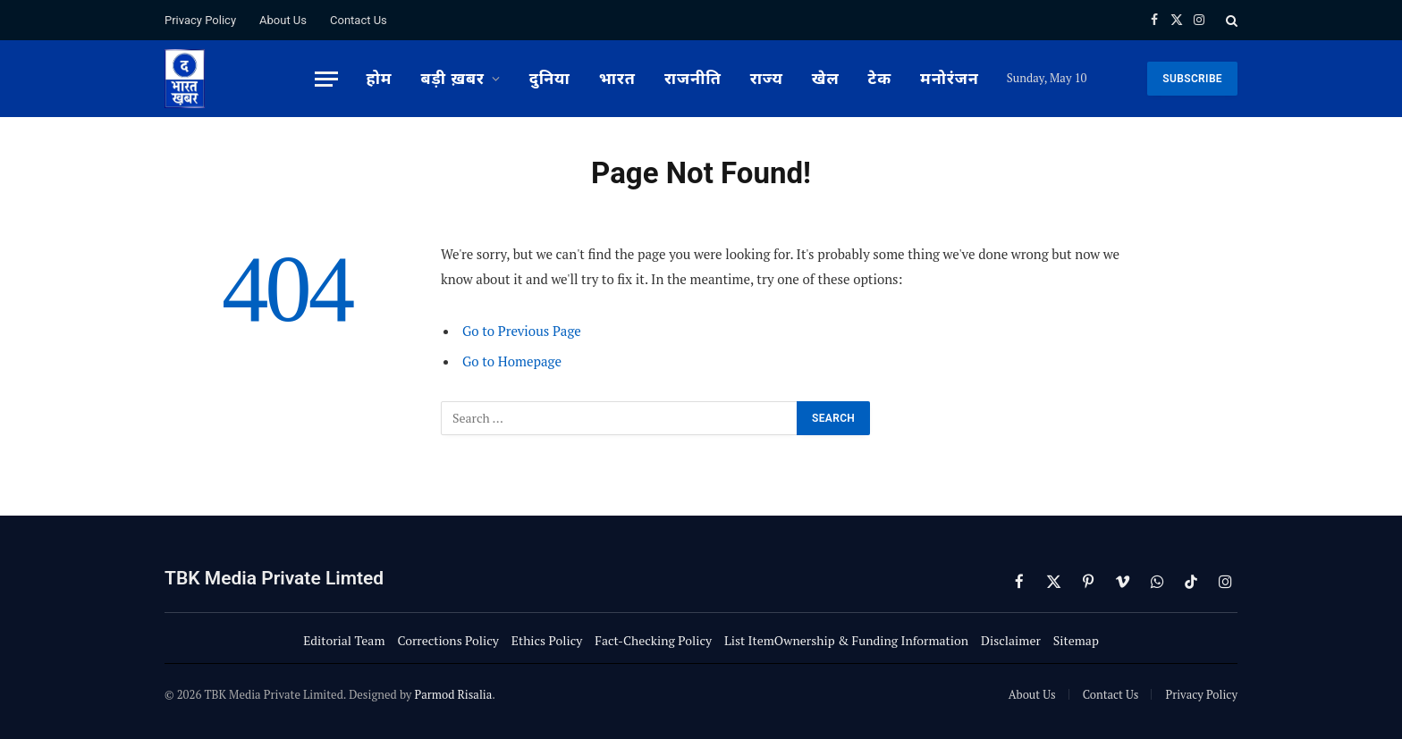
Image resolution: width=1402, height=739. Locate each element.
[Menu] (326, 79)
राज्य (766, 78)
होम (379, 78)
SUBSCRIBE (1192, 78)
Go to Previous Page (521, 331)
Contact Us (358, 20)
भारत (617, 78)
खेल (826, 78)
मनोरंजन (949, 78)
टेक (879, 78)
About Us (283, 20)
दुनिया (549, 78)
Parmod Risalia (453, 694)
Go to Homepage (512, 361)
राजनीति (693, 78)
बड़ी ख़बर (453, 78)
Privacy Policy (200, 20)
